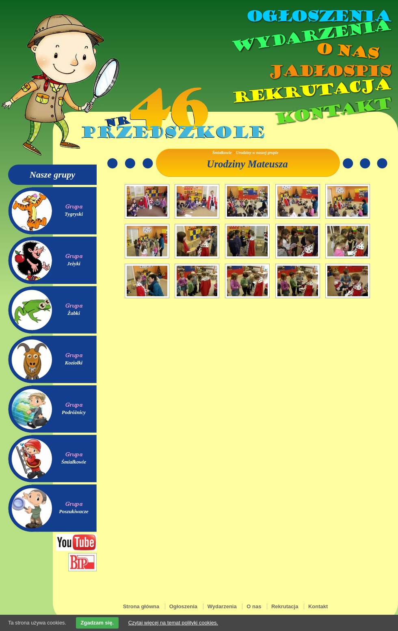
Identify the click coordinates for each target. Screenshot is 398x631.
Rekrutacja (311, 91)
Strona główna (141, 606)
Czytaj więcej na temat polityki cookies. (173, 623)
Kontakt (332, 111)
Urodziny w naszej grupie (257, 152)
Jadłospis (329, 71)
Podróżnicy (74, 412)
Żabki (73, 313)
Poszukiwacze (74, 511)
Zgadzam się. (97, 623)
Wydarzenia (310, 36)
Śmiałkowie (73, 462)
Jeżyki (73, 264)
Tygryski (74, 214)
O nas (347, 51)
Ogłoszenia (318, 16)
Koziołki (73, 363)
